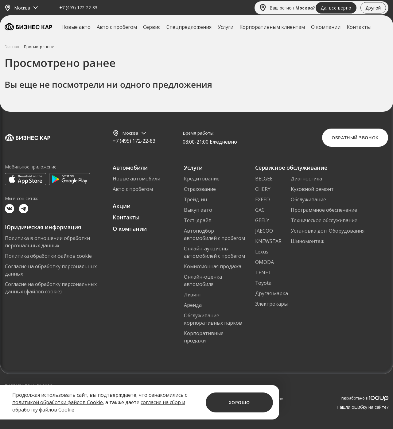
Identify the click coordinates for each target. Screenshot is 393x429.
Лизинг (192, 294)
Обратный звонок (355, 138)
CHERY (262, 189)
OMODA (264, 262)
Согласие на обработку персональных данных (51, 270)
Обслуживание (308, 199)
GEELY (262, 220)
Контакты (359, 27)
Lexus (261, 251)
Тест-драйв (198, 220)
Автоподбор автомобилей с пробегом (214, 234)
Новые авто (76, 27)
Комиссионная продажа (212, 266)
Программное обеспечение (324, 210)
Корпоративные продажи (204, 337)
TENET (263, 272)
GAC (260, 210)
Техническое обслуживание (324, 220)
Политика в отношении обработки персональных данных (47, 242)
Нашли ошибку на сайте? (362, 407)
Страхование (200, 189)
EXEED (262, 199)
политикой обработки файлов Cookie (57, 402)
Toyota (263, 283)
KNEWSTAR (268, 241)
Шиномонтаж (307, 241)
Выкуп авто (198, 210)
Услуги (225, 27)
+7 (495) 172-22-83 (78, 7)
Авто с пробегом (117, 27)
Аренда (193, 305)
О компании (325, 27)
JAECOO (264, 230)
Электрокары (271, 303)
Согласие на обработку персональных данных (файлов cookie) (51, 288)
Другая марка (271, 293)
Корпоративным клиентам (272, 27)
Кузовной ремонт (312, 189)
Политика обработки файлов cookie (48, 256)
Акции (121, 206)
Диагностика (306, 178)
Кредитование (202, 178)
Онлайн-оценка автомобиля (203, 280)
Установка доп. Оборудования (327, 230)
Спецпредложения (189, 27)
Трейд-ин (195, 199)
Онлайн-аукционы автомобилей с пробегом (214, 252)
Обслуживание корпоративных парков (213, 319)
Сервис (151, 27)
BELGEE (264, 178)
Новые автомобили (136, 178)
